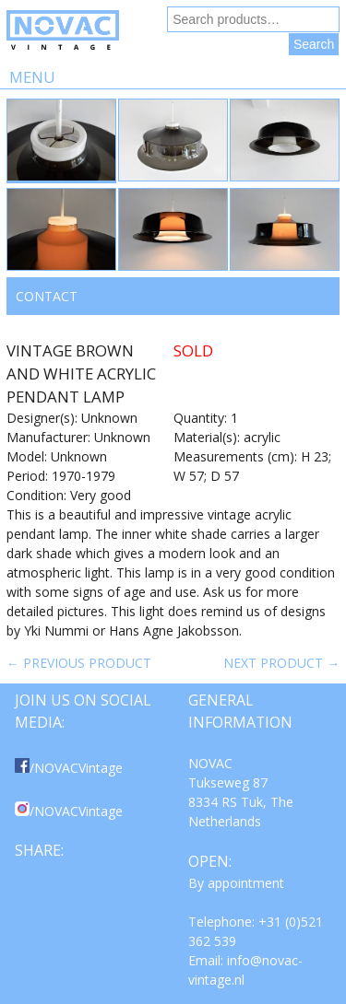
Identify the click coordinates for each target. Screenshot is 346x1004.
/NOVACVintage (69, 767)
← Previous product (78, 662)
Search (313, 44)
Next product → (281, 662)
